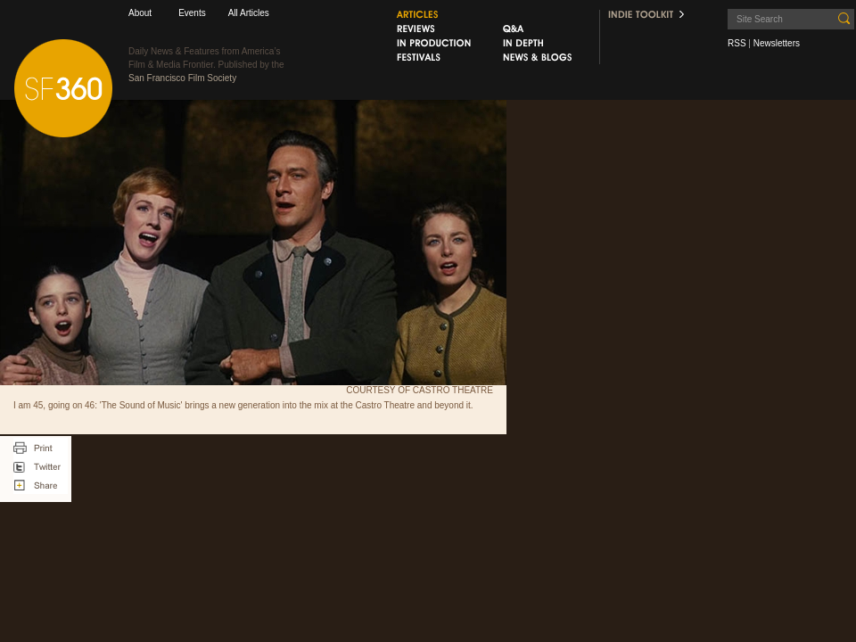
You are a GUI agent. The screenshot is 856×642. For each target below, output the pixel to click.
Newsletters (776, 43)
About (140, 13)
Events (192, 13)
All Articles (248, 13)
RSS (737, 43)
